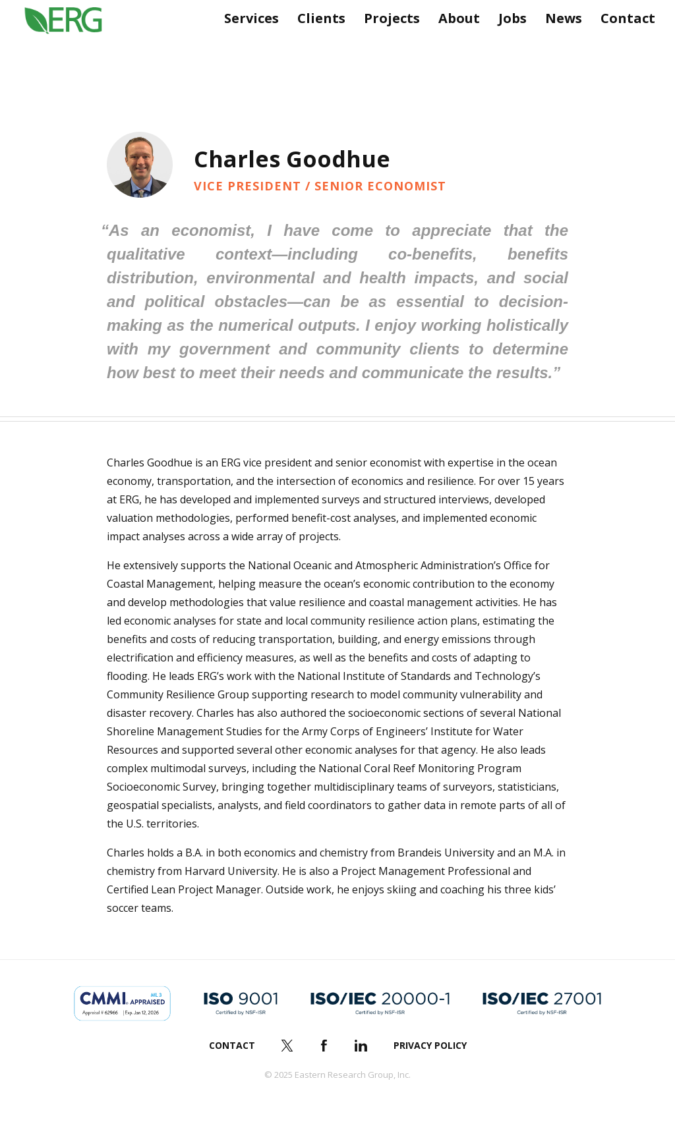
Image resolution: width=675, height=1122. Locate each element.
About (454, 44)
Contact (622, 44)
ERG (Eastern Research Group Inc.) (73, 45)
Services (246, 44)
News (558, 44)
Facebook (324, 1045)
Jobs (507, 44)
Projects (387, 44)
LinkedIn (361, 1045)
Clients (316, 44)
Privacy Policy (430, 1045)
